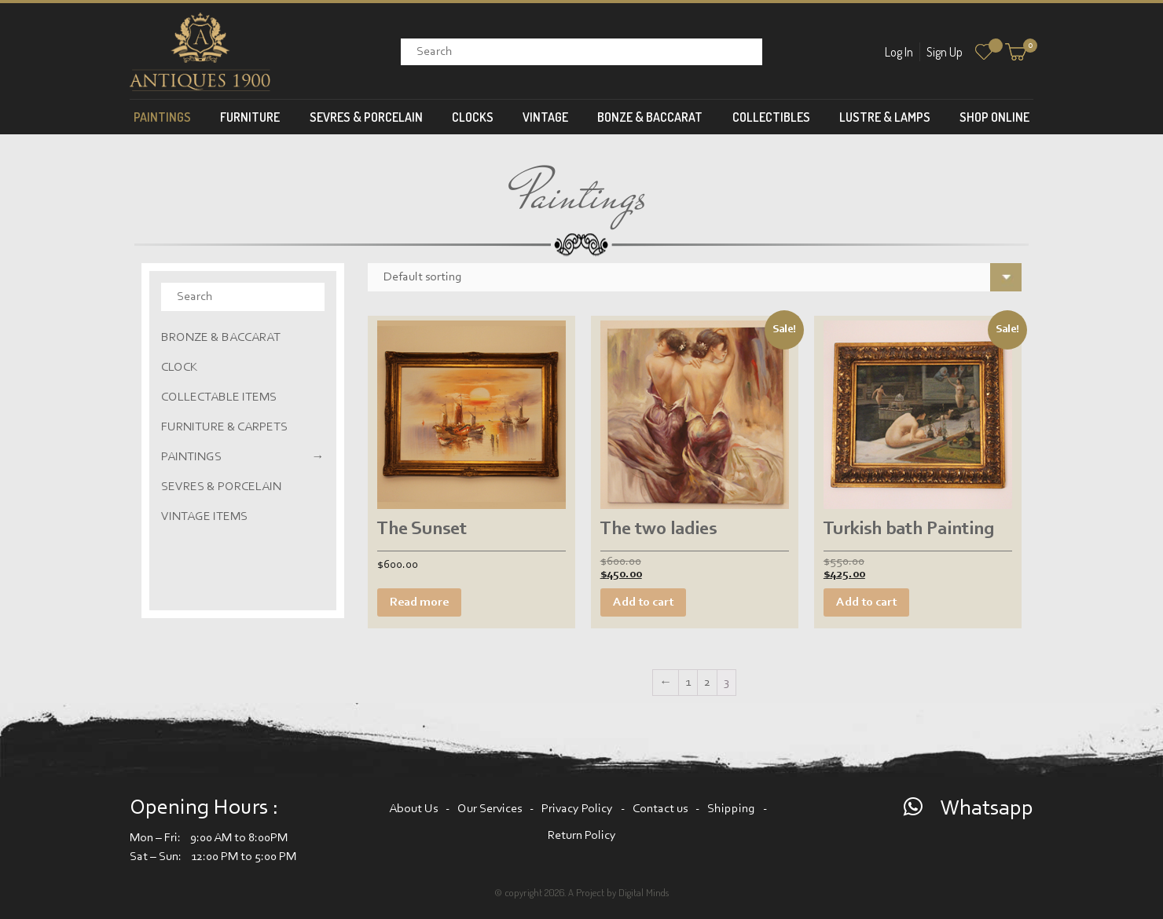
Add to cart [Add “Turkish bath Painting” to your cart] (866, 602)
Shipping (731, 809)
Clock (179, 367)
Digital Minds (643, 892)
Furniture (250, 117)
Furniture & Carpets (224, 427)
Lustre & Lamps (884, 117)
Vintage (545, 117)
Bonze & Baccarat (650, 117)
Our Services (489, 809)
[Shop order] (695, 277)
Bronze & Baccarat (221, 337)
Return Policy (582, 835)
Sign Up (944, 52)
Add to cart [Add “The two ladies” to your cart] (643, 602)
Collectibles (771, 117)
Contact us (660, 809)
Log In (899, 52)
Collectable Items (219, 397)
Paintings (162, 117)
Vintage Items (204, 517)
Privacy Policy (577, 809)
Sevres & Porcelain (366, 117)
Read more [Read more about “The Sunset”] (419, 602)
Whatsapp (986, 809)
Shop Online (994, 117)
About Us (413, 809)
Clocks (472, 117)
